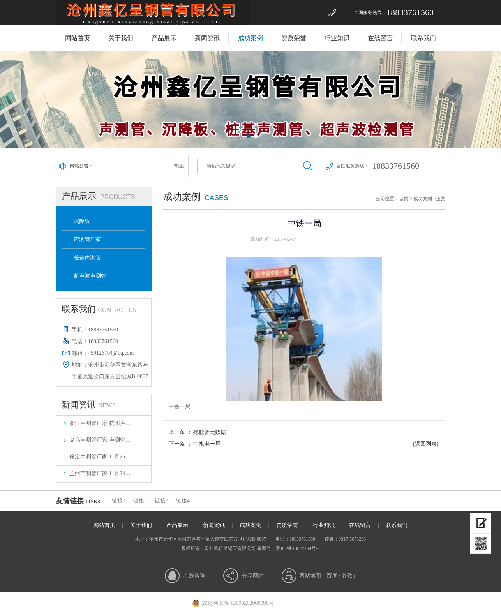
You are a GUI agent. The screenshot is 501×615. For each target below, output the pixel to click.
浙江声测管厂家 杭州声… (100, 423)
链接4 (183, 501)
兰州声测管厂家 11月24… (100, 473)
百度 (331, 576)
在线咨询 (194, 576)
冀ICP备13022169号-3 (298, 548)
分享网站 (253, 576)
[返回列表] (425, 444)
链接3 (161, 501)
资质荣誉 (293, 38)
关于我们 (120, 38)
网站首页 (77, 38)
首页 (403, 198)
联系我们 (423, 38)
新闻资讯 (207, 38)
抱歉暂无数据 (209, 432)
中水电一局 (207, 444)
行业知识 (337, 38)
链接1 (118, 501)
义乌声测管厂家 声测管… (100, 440)
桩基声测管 (87, 258)
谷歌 (347, 576)
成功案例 (250, 38)
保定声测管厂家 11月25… (100, 457)
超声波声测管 (90, 276)
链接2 (140, 501)
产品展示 (164, 38)
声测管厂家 (87, 239)
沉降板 (82, 221)
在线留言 (380, 38)
